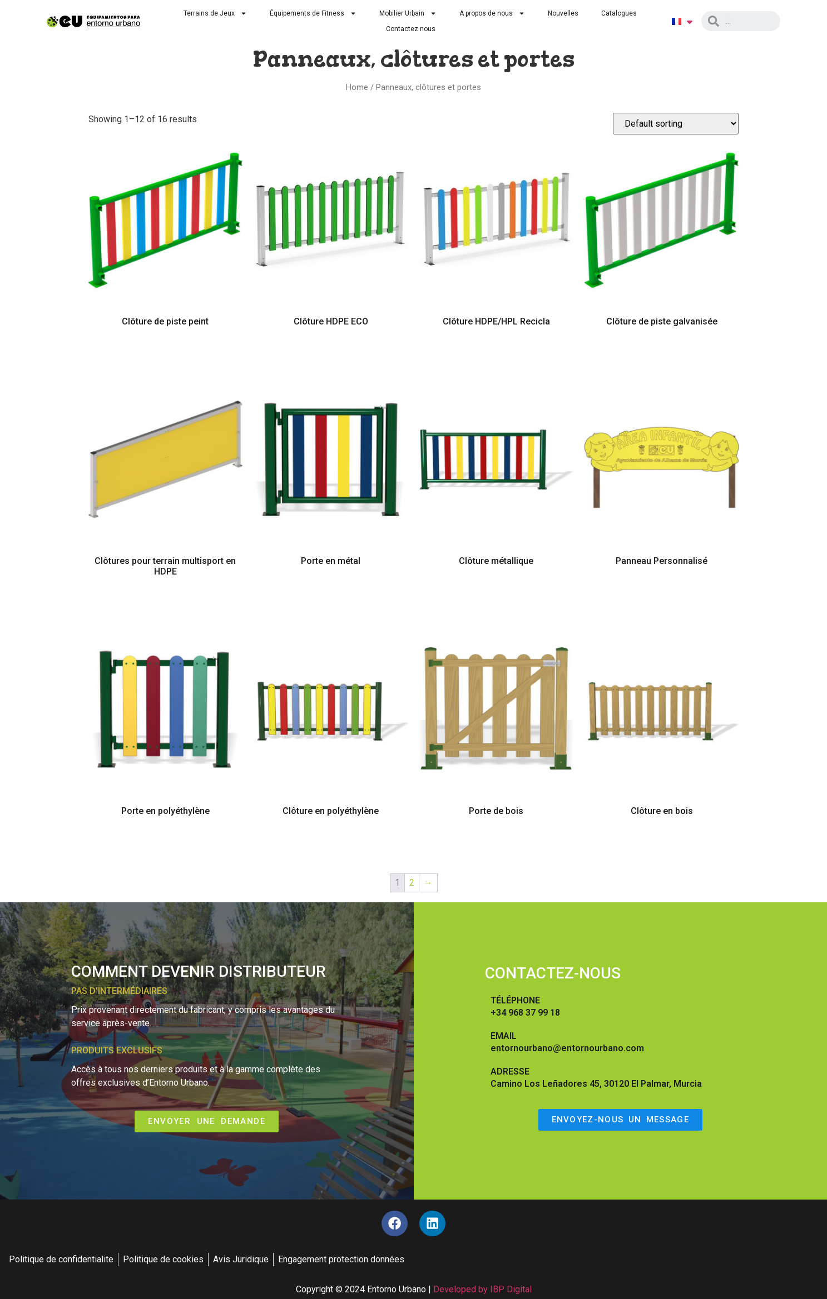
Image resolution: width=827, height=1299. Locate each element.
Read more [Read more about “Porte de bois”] (496, 842)
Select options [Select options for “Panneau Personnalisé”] (661, 593)
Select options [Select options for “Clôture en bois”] (661, 844)
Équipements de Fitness (313, 13)
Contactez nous (410, 29)
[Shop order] (676, 123)
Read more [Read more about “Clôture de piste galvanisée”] (661, 353)
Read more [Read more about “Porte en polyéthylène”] (165, 842)
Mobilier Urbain (408, 13)
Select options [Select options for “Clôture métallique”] (496, 593)
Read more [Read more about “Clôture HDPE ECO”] (331, 353)
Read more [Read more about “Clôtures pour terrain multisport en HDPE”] (165, 603)
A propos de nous (492, 13)
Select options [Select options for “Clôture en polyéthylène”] (330, 844)
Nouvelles (563, 13)
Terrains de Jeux (215, 13)
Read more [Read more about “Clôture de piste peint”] (165, 353)
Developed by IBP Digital (482, 1291)
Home (357, 87)
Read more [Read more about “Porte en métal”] (331, 592)
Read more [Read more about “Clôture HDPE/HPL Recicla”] (496, 353)
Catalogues (619, 13)
